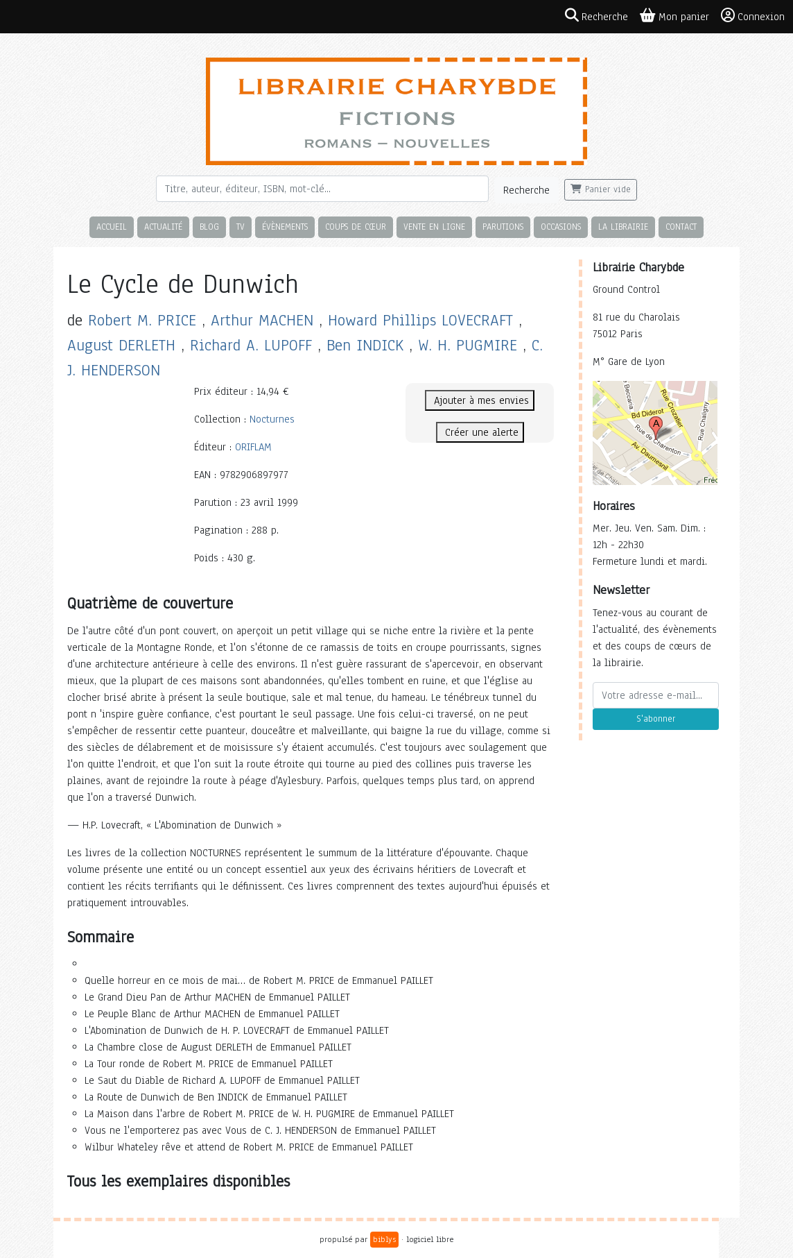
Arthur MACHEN (262, 320)
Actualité (163, 226)
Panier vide (600, 189)
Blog (209, 226)
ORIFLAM (253, 447)
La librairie (623, 226)
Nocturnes (272, 419)
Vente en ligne (434, 226)
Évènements (285, 226)
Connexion (753, 16)
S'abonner (655, 719)
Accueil (111, 226)
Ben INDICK (364, 345)
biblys (384, 1239)
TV (240, 226)
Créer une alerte (480, 432)
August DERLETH (121, 345)
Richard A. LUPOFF (251, 345)
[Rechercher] (322, 189)
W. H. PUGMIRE (467, 345)
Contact (681, 226)
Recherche (526, 190)
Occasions (561, 226)
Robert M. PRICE (142, 320)
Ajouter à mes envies (479, 400)
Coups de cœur (355, 226)
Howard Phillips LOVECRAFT (420, 320)
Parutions (502, 226)
